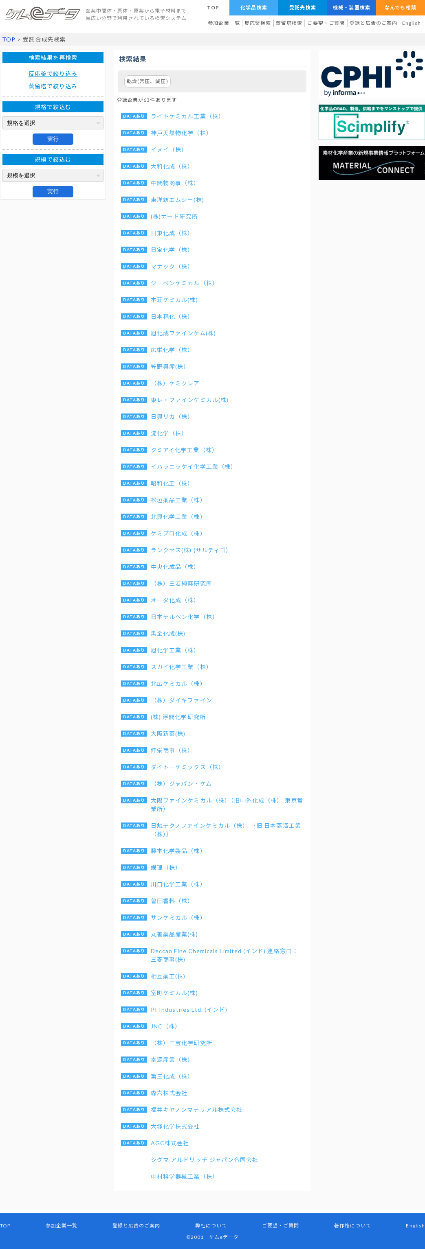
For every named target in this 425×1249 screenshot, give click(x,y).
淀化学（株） (169, 433)
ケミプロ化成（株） (178, 533)
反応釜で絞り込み (53, 73)
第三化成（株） (172, 1076)
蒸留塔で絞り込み (53, 86)
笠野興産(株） (170, 366)
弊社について (211, 1226)
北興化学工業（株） (178, 516)
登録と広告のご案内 (374, 23)
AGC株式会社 (170, 1143)
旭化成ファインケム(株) (183, 333)
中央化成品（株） (175, 566)
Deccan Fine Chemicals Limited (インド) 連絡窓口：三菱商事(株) (224, 955)
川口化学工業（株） (178, 884)
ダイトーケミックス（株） (188, 766)
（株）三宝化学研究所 (181, 1042)
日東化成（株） (172, 233)
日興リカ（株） (172, 416)
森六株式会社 (169, 1092)
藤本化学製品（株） (178, 850)
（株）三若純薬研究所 (181, 583)
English (411, 23)
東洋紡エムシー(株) (177, 199)
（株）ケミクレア (175, 383)
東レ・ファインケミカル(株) (190, 399)
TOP (213, 7)
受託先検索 (302, 7)
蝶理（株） (166, 867)
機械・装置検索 (351, 7)
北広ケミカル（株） (178, 683)
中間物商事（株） (175, 182)
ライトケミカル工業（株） (188, 116)
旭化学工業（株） (175, 650)
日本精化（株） (172, 316)
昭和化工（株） (172, 483)
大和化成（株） (172, 166)
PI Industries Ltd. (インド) (189, 1009)
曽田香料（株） (172, 900)
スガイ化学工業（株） (181, 666)
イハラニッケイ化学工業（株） (194, 466)
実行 (53, 139)
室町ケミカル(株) (174, 992)
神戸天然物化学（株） (181, 132)
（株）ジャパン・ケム (181, 783)
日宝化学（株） (172, 249)
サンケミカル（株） (178, 917)
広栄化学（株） (172, 349)
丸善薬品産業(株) (174, 934)
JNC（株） (166, 1026)
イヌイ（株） (169, 149)
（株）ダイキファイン (181, 700)
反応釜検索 (257, 23)
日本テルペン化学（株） (184, 616)
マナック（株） (172, 266)
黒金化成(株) (168, 633)
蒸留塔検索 (289, 23)
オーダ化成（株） (175, 600)
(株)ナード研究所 (174, 216)
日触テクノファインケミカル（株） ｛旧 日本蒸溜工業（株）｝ (226, 830)
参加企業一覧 (224, 23)
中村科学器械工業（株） (184, 1176)
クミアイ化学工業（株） (184, 449)
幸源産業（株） (172, 1059)
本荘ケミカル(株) (174, 299)
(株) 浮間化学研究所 (178, 716)
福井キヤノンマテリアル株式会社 (196, 1109)
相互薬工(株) (168, 976)
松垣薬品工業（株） (178, 500)
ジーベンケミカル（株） (184, 283)
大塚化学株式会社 (175, 1126)
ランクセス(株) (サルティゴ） (191, 550)
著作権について (352, 1226)
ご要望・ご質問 (325, 23)
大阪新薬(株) (168, 733)
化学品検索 (253, 7)
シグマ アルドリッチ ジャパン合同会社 (204, 1159)
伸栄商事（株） (172, 750)
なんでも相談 (400, 7)
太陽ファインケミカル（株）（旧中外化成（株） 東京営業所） (227, 804)
